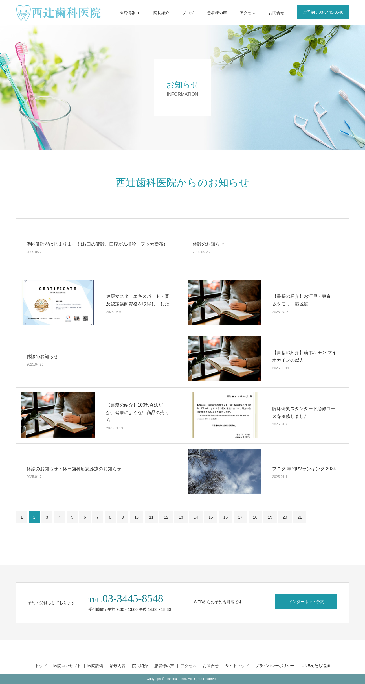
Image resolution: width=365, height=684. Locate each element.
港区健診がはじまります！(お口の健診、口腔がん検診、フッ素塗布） (97, 243)
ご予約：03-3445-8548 (323, 12)
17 (240, 517)
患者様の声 (217, 12)
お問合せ (276, 12)
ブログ (188, 12)
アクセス (248, 12)
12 (166, 517)
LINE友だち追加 (315, 666)
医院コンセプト (67, 666)
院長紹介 (161, 12)
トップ (41, 666)
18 (255, 517)
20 (285, 517)
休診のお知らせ (208, 243)
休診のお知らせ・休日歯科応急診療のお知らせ (74, 468)
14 (196, 517)
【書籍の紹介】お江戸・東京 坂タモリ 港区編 (303, 300)
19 (270, 517)
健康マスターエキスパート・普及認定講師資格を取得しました (137, 300)
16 (225, 517)
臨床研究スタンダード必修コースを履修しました (303, 412)
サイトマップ (237, 666)
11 (151, 517)
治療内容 (118, 666)
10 (136, 517)
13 (181, 517)
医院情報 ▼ (130, 12)
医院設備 (95, 666)
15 (210, 517)
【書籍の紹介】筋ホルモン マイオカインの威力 (304, 356)
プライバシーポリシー (275, 666)
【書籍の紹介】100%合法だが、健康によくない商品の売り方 (137, 412)
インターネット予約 (306, 601)
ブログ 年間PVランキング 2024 (304, 468)
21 (300, 517)
